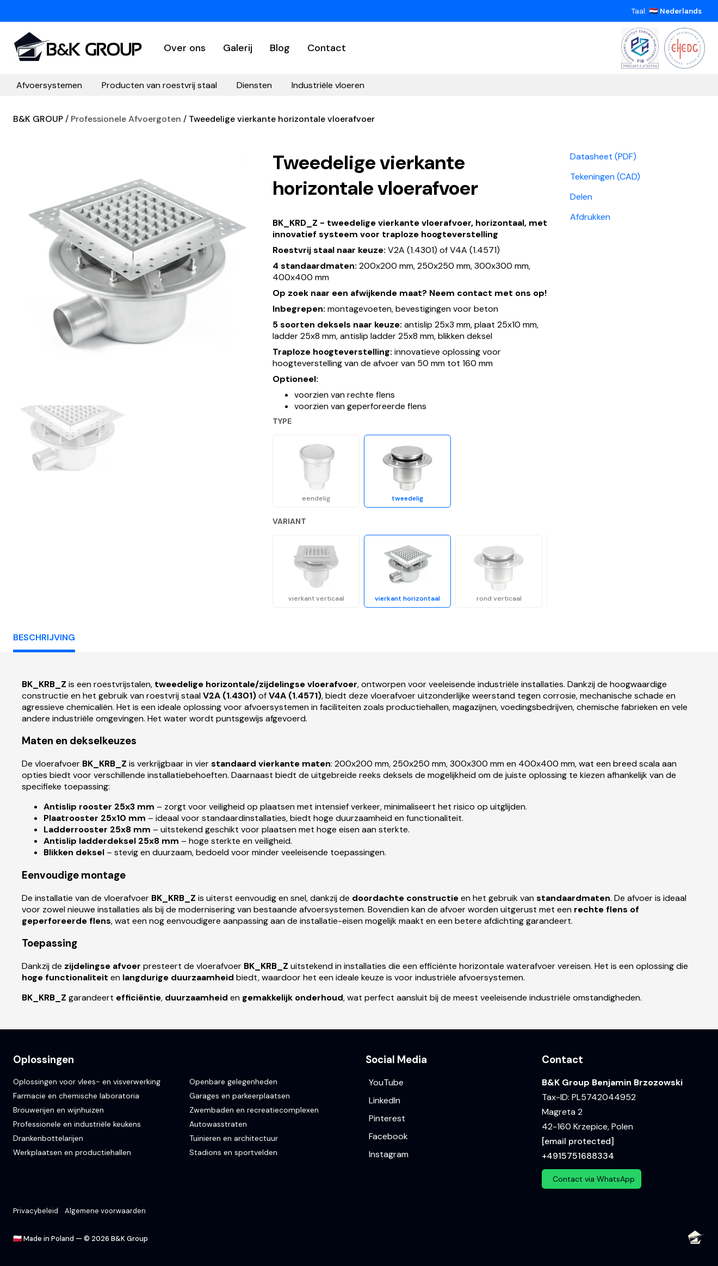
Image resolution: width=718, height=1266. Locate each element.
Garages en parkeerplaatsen (239, 1096)
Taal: (667, 11)
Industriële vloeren (328, 85)
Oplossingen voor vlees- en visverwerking (86, 1081)
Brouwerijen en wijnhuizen (58, 1110)
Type (282, 421)
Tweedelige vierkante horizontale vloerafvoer (282, 119)
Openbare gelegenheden (233, 1081)
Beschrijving (44, 637)
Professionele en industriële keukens (77, 1124)
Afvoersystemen (49, 85)
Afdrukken (590, 217)
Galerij (237, 47)
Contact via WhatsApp (594, 1179)
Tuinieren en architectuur (233, 1138)
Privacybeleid (35, 1210)
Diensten (254, 85)
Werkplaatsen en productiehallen (72, 1152)
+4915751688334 (578, 1156)
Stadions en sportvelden (233, 1152)
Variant (289, 521)
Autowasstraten (218, 1124)
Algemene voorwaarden (105, 1210)
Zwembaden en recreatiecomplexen (254, 1110)
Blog (280, 47)
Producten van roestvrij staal (159, 85)
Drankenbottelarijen (48, 1138)
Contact (326, 47)
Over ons (185, 47)
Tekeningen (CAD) (605, 176)
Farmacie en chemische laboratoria (76, 1096)
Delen (581, 196)
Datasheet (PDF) (603, 156)
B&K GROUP (38, 119)
